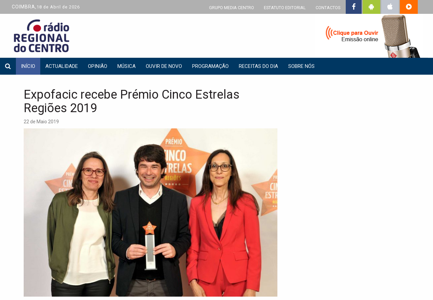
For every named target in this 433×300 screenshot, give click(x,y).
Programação (210, 66)
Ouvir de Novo (164, 66)
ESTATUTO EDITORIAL (285, 7)
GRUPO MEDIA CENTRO (231, 7)
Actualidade (61, 66)
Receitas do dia (258, 66)
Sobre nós (301, 66)
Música (126, 66)
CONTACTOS (328, 7)
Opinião (97, 66)
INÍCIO (28, 66)
